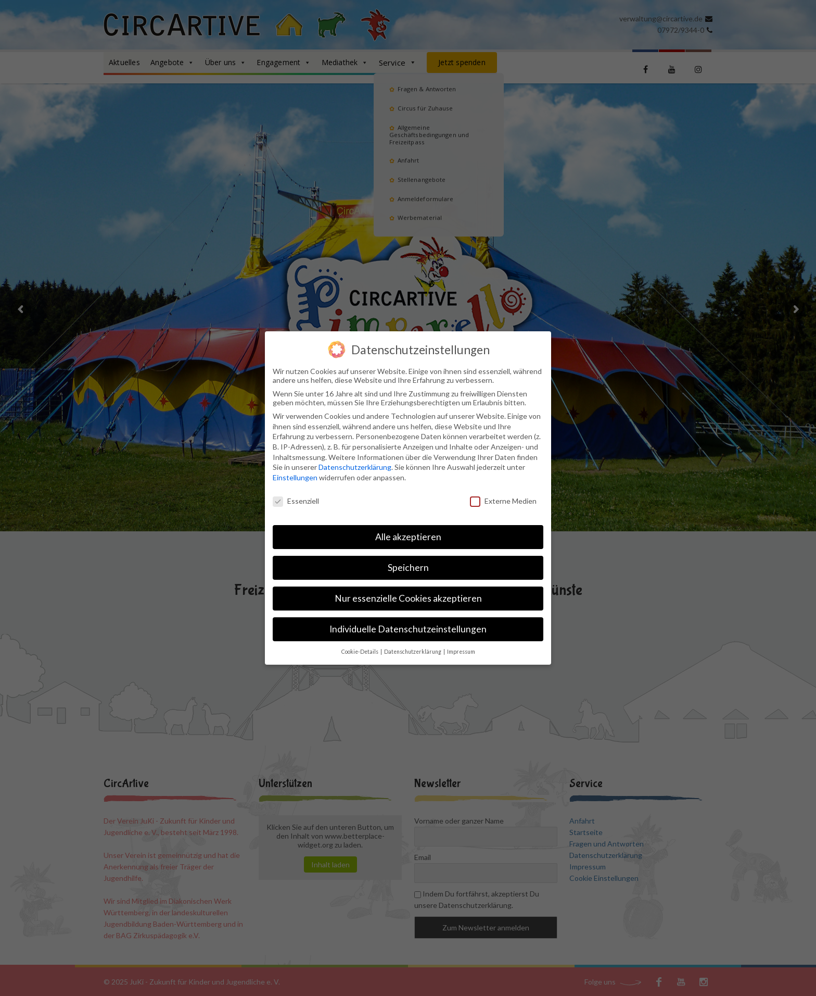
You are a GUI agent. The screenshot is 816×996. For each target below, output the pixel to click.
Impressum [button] (461, 652)
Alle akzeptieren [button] (408, 536)
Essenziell (296, 500)
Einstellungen (295, 477)
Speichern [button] (408, 567)
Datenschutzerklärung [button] (413, 652)
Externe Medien (503, 500)
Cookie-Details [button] (360, 652)
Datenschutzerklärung (354, 467)
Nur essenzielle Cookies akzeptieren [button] (408, 598)
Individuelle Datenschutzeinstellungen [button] (408, 629)
